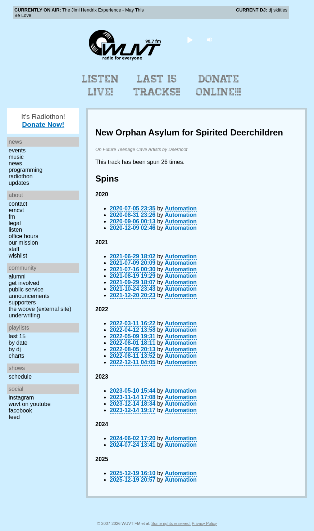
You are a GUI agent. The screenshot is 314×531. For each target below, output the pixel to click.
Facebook (20, 410)
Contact (18, 204)
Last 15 (17, 336)
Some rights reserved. (171, 523)
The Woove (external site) (40, 309)
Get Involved (24, 283)
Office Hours (23, 236)
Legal (15, 223)
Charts (16, 356)
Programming (25, 170)
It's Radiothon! (43, 120)
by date (18, 343)
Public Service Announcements (29, 292)
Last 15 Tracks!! (157, 85)
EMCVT (16, 210)
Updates (19, 183)
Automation (181, 208)
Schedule (20, 377)
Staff (14, 249)
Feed (14, 417)
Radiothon (21, 176)
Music (16, 157)
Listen (15, 230)
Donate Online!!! (218, 85)
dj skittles (277, 10)
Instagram (21, 397)
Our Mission (23, 243)
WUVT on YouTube (30, 404)
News (15, 163)
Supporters (22, 302)
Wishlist (18, 256)
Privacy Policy (204, 523)
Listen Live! (100, 85)
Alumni (17, 276)
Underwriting (24, 315)
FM (12, 217)
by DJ (15, 349)
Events (17, 150)
